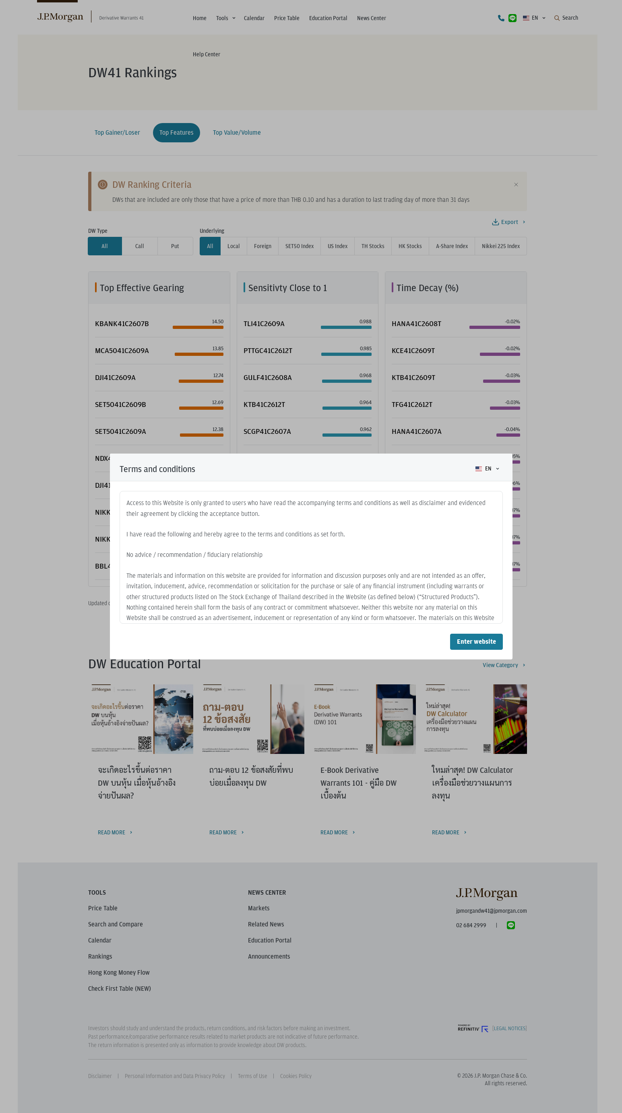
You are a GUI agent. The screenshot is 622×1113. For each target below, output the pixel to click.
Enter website (476, 641)
